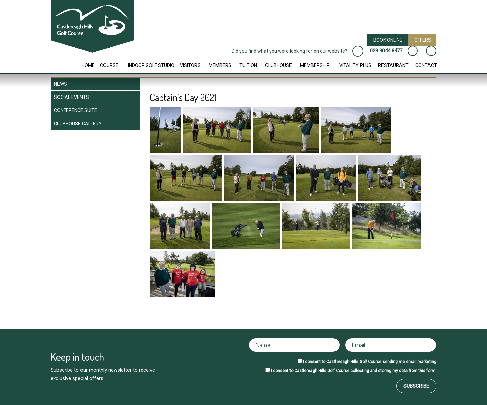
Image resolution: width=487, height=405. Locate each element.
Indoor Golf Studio (151, 65)
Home (88, 65)
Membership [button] (315, 65)
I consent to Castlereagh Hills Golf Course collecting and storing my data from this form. (353, 370)
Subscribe (416, 386)
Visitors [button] (190, 65)
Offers (422, 40)
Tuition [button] (248, 65)
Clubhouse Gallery (78, 123)
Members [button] (220, 65)
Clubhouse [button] (278, 65)
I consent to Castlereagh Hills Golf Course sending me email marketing (369, 361)
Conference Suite (75, 110)
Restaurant (393, 65)
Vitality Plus (355, 65)
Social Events (71, 97)
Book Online (387, 40)
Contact (426, 65)
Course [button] (109, 65)
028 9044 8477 (386, 51)
